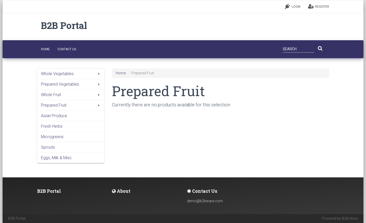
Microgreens (52, 136)
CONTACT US (66, 49)
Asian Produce (54, 115)
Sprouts (48, 147)
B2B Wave (350, 218)
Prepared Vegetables (71, 84)
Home (121, 73)
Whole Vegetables (71, 73)
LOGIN (292, 6)
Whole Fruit (71, 94)
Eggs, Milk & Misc (56, 157)
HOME (45, 49)
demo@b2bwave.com (205, 201)
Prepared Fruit (71, 105)
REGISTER (318, 6)
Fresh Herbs (51, 126)
